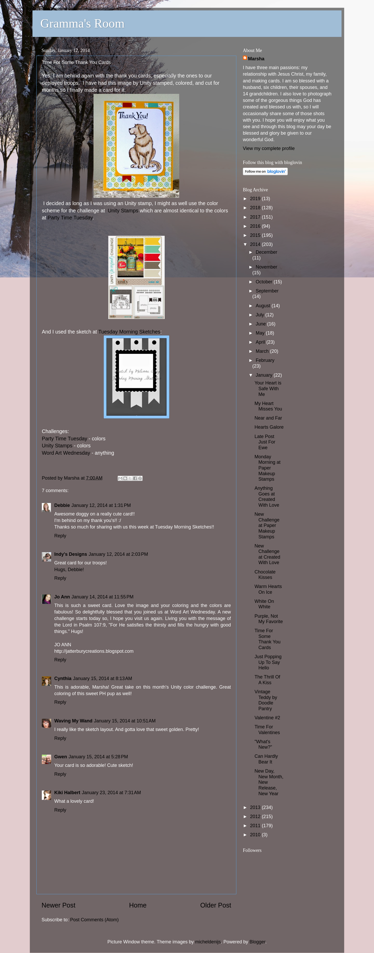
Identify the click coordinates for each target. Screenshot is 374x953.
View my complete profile (269, 148)
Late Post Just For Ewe (265, 442)
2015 (256, 235)
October (264, 281)
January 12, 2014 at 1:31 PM (101, 505)
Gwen (60, 756)
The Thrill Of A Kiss (267, 679)
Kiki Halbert (67, 792)
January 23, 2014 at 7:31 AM (111, 792)
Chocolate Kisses (265, 574)
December (266, 252)
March (263, 351)
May (261, 333)
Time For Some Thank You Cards (267, 639)
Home (137, 905)
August (263, 305)
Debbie (62, 505)
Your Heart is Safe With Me (268, 388)
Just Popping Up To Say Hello (268, 662)
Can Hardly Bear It (266, 759)
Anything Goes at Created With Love (267, 497)
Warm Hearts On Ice (268, 589)
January (264, 375)
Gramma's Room (82, 23)
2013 (256, 807)
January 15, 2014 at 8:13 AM (102, 678)
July (260, 314)
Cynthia (62, 678)
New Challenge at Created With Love (267, 554)
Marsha (256, 58)
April (261, 342)
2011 (256, 825)
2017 (256, 217)
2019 (256, 198)
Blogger (257, 941)
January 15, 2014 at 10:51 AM (125, 720)
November (266, 267)
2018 (256, 207)
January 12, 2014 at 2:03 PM (118, 554)
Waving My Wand (73, 720)
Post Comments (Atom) (94, 919)
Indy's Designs (70, 554)
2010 (256, 834)
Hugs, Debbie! (69, 569)
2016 (256, 226)
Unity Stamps (122, 210)
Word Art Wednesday (66, 453)
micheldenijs (208, 941)
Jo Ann (62, 596)
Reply (60, 535)
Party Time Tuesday (70, 217)
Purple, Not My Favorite (269, 618)
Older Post (215, 905)
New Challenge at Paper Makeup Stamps (267, 525)
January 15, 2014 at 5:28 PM (98, 756)
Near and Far (268, 418)
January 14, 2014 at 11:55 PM (102, 596)
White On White (264, 604)
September (267, 290)
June (261, 324)
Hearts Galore (269, 427)
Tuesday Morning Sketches (129, 332)
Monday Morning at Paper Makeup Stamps (267, 468)
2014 (256, 244)
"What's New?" (263, 744)
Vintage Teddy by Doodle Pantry (266, 700)
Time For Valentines (267, 729)
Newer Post (58, 905)
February (265, 360)
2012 (256, 816)
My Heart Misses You (268, 406)
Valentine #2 (267, 717)
